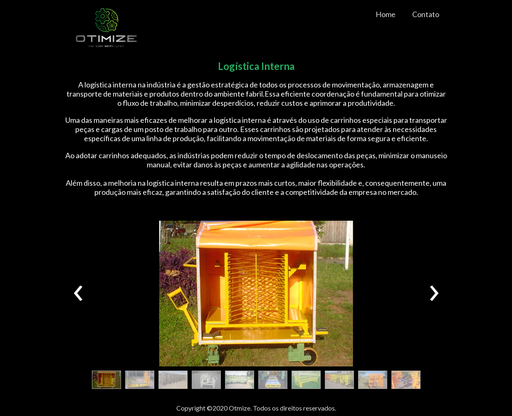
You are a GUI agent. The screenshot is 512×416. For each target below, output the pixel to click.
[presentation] (78, 293)
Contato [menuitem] (425, 14)
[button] (106, 380)
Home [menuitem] (386, 14)
